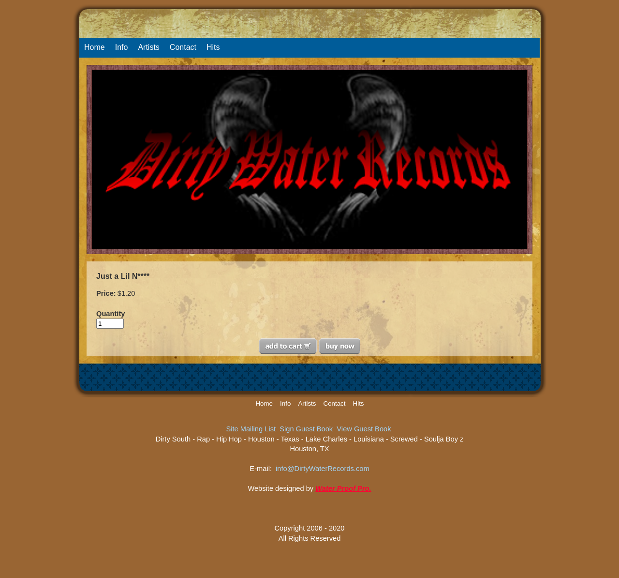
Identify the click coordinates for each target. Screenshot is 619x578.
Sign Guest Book (306, 429)
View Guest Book (364, 429)
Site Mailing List (251, 429)
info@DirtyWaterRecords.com (322, 468)
